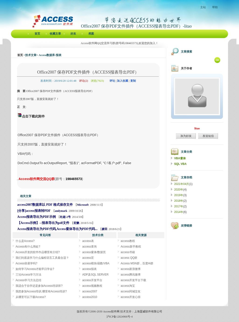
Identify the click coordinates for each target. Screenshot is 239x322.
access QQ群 (129, 257)
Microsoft (83, 204)
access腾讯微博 (131, 274)
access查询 (89, 246)
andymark (61, 210)
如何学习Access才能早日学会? (35, 269)
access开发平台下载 (133, 280)
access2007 (89, 291)
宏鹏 (76, 223)
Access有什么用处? (28, 246)
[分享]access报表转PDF (34, 210)
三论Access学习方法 (29, 274)
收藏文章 (55, 33)
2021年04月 (181, 184)
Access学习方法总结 (29, 280)
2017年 (178, 206)
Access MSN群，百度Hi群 (137, 263)
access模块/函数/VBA (95, 263)
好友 (73, 33)
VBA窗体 (180, 158)
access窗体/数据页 (94, 252)
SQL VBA (180, 164)
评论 (112, 80)
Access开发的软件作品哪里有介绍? (38, 252)
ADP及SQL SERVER (95, 274)
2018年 (178, 200)
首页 (37, 33)
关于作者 (186, 68)
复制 (133, 80)
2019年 (178, 195)
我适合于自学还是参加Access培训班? (39, 285)
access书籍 (128, 252)
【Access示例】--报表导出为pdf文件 (43, 223)
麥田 (104, 229)
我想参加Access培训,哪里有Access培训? (41, 291)
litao (197, 128)
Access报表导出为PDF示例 (36, 217)
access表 (88, 241)
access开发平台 (92, 280)
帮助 (215, 7)
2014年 (178, 212)
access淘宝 (128, 285)
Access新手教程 (131, 246)
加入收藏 (122, 80)
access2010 (89, 297)
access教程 (128, 241)
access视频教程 (92, 285)
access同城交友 (131, 291)
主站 (203, 7)
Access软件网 (111, 311)
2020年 (178, 189)
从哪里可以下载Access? (31, 297)
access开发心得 (131, 297)
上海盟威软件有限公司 (148, 311)
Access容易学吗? (26, 263)
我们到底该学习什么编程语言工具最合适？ (42, 257)
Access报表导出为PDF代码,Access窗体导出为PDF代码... (57, 229)
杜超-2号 (65, 217)
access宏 (88, 257)
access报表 (89, 269)
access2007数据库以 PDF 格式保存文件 (45, 204)
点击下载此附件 (33, 116)
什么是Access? (25, 241)
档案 (91, 33)
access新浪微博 (131, 269)
